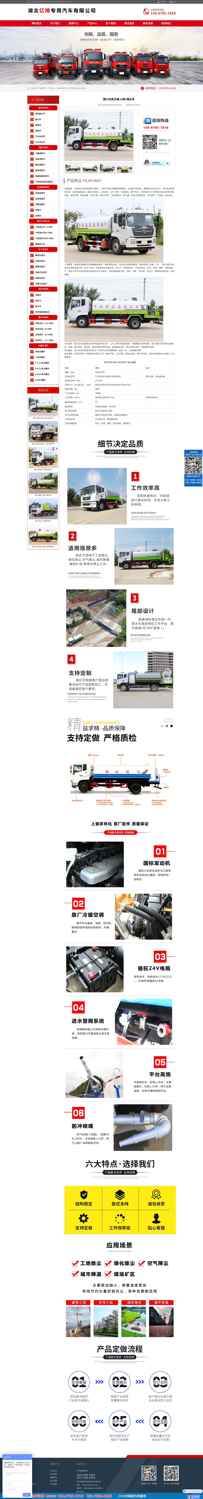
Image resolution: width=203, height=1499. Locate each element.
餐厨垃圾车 (40, 255)
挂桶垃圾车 (40, 278)
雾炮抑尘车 (40, 244)
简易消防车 (40, 170)
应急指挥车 (40, 193)
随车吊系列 (43, 317)
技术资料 (53, 1474)
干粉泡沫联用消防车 (44, 182)
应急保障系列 (43, 187)
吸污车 (38, 119)
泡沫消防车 (40, 159)
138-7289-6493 (86, 1477)
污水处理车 (40, 136)
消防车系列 (43, 147)
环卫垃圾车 (43, 249)
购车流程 (148, 23)
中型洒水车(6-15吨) (77, 88)
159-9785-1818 (86, 1475)
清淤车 (38, 131)
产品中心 (92, 23)
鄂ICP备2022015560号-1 (93, 1488)
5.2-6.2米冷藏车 (42, 369)
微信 (173, 2)
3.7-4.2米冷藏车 (42, 363)
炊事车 (38, 216)
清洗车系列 (43, 108)
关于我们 (55, 23)
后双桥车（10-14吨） (44, 335)
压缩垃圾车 (40, 261)
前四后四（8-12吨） (44, 329)
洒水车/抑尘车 (62, 88)
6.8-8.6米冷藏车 (42, 374)
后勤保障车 (40, 204)
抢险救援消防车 (42, 176)
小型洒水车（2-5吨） (44, 227)
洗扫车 (38, 301)
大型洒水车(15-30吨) (44, 238)
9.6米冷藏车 (40, 380)
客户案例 (111, 23)
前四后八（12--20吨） (45, 340)
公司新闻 (53, 1484)
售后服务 (129, 23)
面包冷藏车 (40, 352)
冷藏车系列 (43, 346)
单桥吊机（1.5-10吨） (45, 323)
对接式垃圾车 (41, 272)
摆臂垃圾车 (40, 267)
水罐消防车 (40, 153)
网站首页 (37, 23)
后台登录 (80, 1492)
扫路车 (38, 295)
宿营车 (38, 210)
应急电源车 (40, 199)
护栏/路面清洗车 (42, 312)
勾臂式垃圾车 (41, 284)
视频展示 (53, 1477)
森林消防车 (40, 165)
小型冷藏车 (40, 357)
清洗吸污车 (40, 114)
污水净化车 (40, 142)
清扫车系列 (43, 289)
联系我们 (163, 2)
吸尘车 (38, 306)
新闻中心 (74, 23)
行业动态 (53, 1471)
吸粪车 (38, 125)
